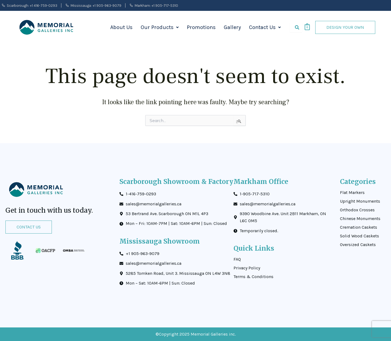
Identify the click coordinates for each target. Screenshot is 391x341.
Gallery (232, 27)
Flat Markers (352, 192)
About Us (121, 27)
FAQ (237, 259)
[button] (160, 27)
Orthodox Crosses (357, 210)
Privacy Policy (247, 268)
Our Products (160, 27)
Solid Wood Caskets (359, 236)
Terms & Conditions (253, 277)
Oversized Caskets (358, 245)
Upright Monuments (360, 201)
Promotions (201, 27)
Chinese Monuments (360, 218)
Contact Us (265, 27)
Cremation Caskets (358, 227)
